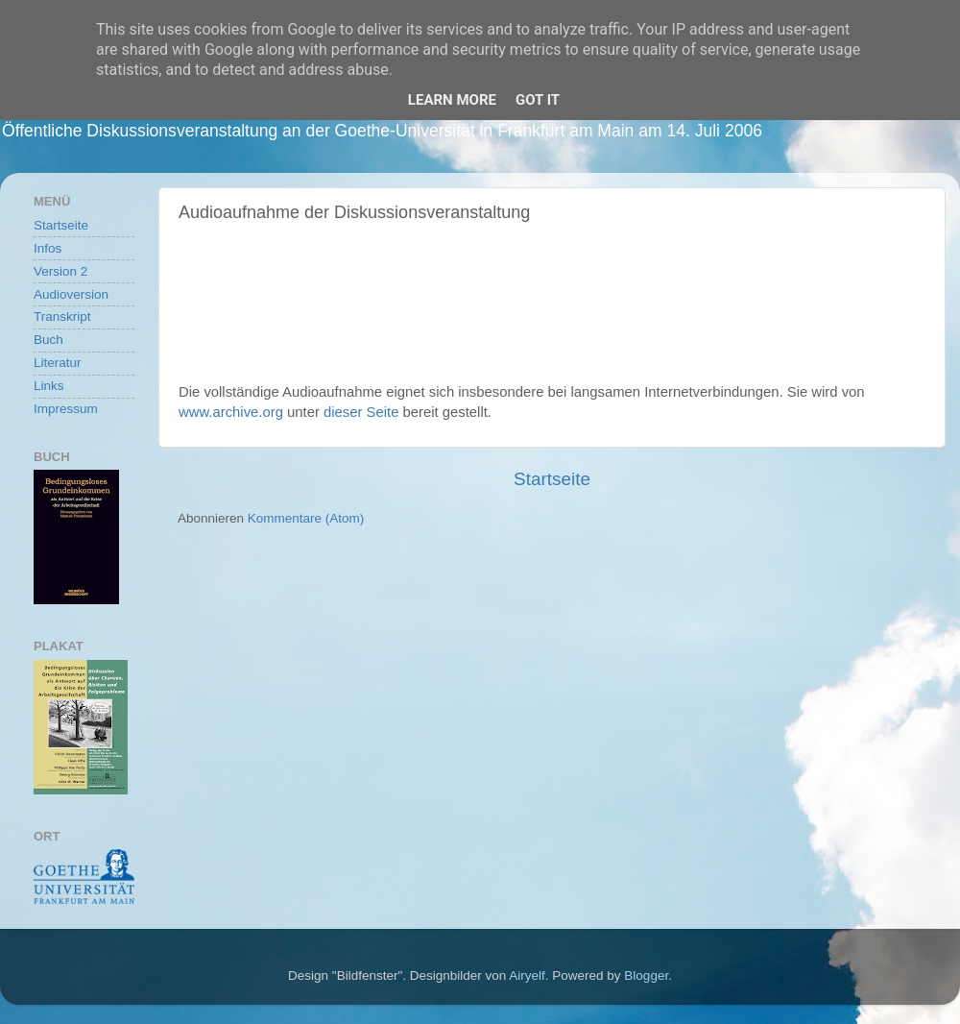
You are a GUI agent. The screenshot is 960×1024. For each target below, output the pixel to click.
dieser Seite (361, 412)
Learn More (452, 100)
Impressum (66, 409)
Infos (47, 248)
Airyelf (527, 975)
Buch (48, 339)
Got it (538, 100)
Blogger (646, 975)
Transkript (62, 316)
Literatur (58, 362)
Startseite (552, 479)
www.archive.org (231, 412)
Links (49, 385)
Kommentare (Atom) (306, 518)
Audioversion (71, 294)
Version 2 (60, 271)
